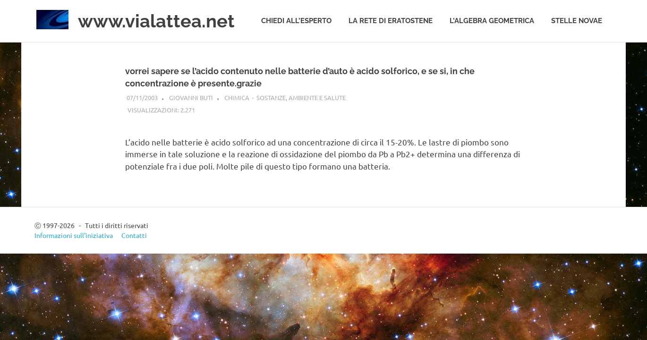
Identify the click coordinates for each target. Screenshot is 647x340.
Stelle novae (576, 21)
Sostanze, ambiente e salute (301, 98)
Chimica (236, 98)
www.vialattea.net (156, 21)
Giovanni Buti (191, 98)
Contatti (134, 235)
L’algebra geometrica (492, 21)
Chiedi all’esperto (296, 21)
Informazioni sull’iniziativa (73, 235)
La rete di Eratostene (391, 21)
